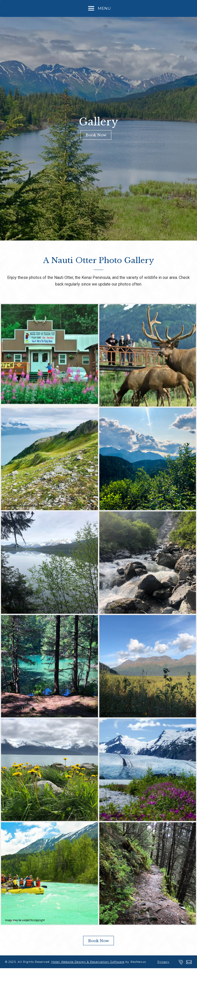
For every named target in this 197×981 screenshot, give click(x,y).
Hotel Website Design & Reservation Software (87, 962)
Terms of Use (34, 974)
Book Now (96, 135)
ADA (57, 974)
